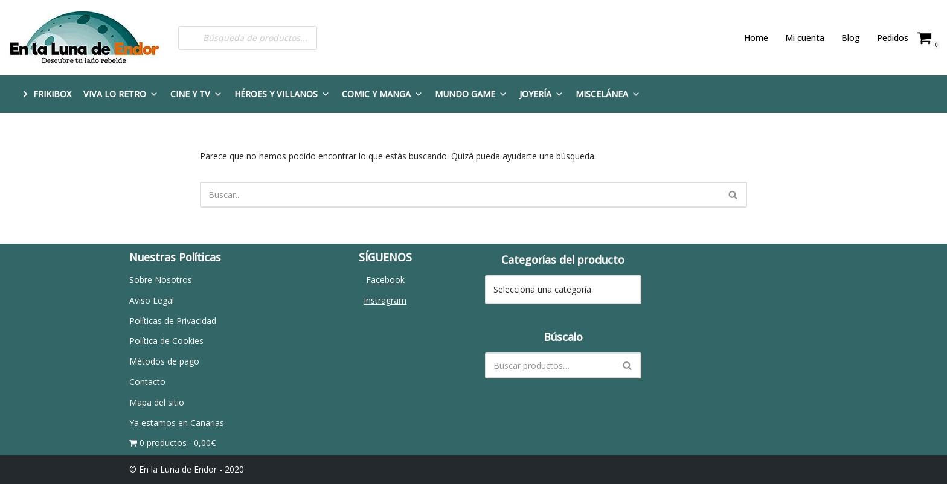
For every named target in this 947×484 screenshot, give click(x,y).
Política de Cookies (166, 340)
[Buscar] (460, 195)
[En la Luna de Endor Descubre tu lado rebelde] (84, 38)
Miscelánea (608, 94)
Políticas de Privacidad (172, 320)
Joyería (541, 94)
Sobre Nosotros (160, 279)
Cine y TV (196, 94)
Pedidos (892, 37)
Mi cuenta (804, 37)
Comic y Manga (382, 94)
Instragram (385, 300)
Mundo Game (471, 94)
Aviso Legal (151, 300)
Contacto (147, 381)
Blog (850, 37)
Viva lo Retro (120, 94)
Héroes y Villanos (282, 94)
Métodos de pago (164, 361)
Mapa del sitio (156, 402)
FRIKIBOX (52, 94)
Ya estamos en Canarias (176, 422)
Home (756, 37)
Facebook (385, 279)
